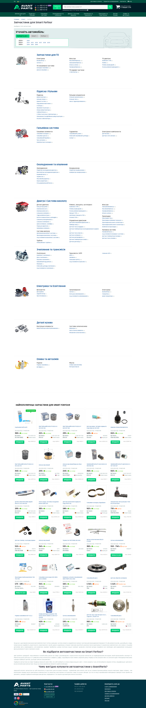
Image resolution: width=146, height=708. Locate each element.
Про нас (107, 700)
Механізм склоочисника (77, 332)
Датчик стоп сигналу (108, 136)
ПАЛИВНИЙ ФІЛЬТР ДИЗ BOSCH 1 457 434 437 (120, 465)
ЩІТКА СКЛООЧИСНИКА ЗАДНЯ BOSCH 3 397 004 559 (23, 502)
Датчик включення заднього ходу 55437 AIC (72, 502)
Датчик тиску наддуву (76, 227)
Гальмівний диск (92, 578)
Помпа (104, 63)
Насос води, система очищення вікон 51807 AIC (49, 502)
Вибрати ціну (116, 555)
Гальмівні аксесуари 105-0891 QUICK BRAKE (48, 578)
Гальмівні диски (42, 136)
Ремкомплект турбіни (44, 242)
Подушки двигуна (42, 226)
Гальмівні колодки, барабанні (96, 502)
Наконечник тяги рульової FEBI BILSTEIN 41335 (120, 502)
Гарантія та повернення (111, 1)
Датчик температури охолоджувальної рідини (84, 229)
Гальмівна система (48, 128)
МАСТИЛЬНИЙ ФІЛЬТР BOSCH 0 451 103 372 (24, 465)
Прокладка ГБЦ (107, 218)
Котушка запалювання (76, 294)
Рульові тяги (73, 99)
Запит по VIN (49, 697)
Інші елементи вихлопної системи (48, 237)
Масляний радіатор (43, 179)
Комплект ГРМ (106, 60)
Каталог (107, 698)
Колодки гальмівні (43, 68)
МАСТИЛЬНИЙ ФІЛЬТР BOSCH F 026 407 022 (72, 427)
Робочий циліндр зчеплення (46, 266)
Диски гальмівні (42, 70)
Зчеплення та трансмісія (51, 249)
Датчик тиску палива (109, 238)
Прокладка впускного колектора (112, 222)
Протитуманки (41, 296)
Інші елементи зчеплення (45, 268)
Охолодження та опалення (52, 164)
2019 (48, 42)
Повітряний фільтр (75, 63)
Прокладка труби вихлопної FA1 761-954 (25, 578)
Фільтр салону (73, 65)
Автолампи (40, 292)
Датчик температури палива (111, 236)
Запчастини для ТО (48, 55)
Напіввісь (72, 257)
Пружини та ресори (43, 108)
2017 (40, 42)
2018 (44, 42)
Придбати (19, 442)
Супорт (71, 138)
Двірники (72, 328)
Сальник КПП (106, 253)
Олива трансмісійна (75, 365)
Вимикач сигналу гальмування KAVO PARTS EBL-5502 (72, 578)
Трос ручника (41, 140)
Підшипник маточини (44, 103)
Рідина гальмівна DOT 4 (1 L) (23, 615)
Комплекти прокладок (109, 227)
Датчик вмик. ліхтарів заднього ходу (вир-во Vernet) (97, 427)
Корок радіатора (42, 181)
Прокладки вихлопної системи (46, 235)
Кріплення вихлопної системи (46, 233)
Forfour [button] (44, 36)
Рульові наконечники (76, 97)
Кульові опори (41, 99)
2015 (32, 42)
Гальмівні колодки (43, 133)
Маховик (40, 264)
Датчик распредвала (76, 237)
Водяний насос (41, 174)
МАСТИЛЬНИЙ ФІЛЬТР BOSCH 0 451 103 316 (48, 427)
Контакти (123, 1)
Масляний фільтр (74, 60)
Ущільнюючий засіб (21, 427)
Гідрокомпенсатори (43, 215)
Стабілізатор (73, 72)
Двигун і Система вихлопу (52, 201)
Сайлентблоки (41, 112)
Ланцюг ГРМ (73, 213)
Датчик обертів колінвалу (119, 578)
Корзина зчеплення (43, 259)
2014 (28, 42)
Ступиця (39, 105)
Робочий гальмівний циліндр (78, 136)
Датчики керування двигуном (78, 222)
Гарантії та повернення (112, 693)
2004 (28, 44)
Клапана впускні (42, 209)
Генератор (105, 294)
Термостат (40, 176)
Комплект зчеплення (43, 255)
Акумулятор (40, 60)
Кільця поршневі (42, 206)
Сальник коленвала (43, 222)
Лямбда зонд (73, 224)
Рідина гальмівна (42, 365)
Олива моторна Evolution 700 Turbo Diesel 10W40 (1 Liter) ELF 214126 (48, 615)
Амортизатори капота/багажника (47, 328)
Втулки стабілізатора (43, 118)
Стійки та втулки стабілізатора (46, 114)
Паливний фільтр (74, 67)
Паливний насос (107, 232)
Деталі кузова (45, 322)
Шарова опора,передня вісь (119, 427)
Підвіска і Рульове (47, 91)
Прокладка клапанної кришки (112, 220)
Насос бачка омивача (76, 330)
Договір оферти (109, 696)
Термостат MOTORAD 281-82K (71, 540)
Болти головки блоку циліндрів (47, 217)
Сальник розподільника (44, 219)
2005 (32, 44)
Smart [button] (34, 36)
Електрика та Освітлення (51, 286)
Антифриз (40, 367)
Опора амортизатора (43, 110)
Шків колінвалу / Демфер (45, 224)
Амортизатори (41, 97)
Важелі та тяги (41, 101)
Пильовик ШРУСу (74, 259)
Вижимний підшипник (44, 261)
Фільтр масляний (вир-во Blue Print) (72, 465)
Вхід (130, 1)
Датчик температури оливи (78, 239)
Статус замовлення (111, 686)
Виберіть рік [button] (22, 36)
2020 (28, 40)
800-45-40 (41, 6)
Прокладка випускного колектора (113, 224)
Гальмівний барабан (43, 138)
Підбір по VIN (57, 7)
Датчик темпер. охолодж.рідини (25, 540)
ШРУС (71, 255)
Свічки (39, 63)
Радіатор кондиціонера (77, 170)
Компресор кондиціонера (77, 172)
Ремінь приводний (108, 65)
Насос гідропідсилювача (77, 101)
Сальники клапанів (43, 213)
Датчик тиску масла (75, 233)
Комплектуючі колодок (44, 142)
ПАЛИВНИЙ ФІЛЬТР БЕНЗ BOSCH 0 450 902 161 (97, 465)
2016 (36, 42)
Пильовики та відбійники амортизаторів (50, 116)
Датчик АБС (106, 133)
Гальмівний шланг (75, 133)
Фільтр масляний (44, 465)
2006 (36, 44)
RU (15, 1)
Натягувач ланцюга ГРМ (77, 215)
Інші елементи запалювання (78, 296)
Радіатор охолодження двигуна (47, 170)
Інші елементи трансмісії (77, 261)
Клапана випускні (42, 211)
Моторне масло (74, 367)
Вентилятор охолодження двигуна (48, 172)
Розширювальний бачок (45, 183)
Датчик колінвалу (75, 235)
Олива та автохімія (47, 359)
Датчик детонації (75, 241)
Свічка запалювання (117, 540)
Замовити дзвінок (49, 694)
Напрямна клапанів (43, 228)
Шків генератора (107, 296)
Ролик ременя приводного (110, 67)
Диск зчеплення (42, 257)
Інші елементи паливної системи (113, 234)
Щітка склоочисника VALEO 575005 (95, 540)
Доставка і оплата (96, 1)
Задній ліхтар (41, 294)
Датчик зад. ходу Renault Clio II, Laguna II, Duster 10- (96, 615)
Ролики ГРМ (73, 217)
